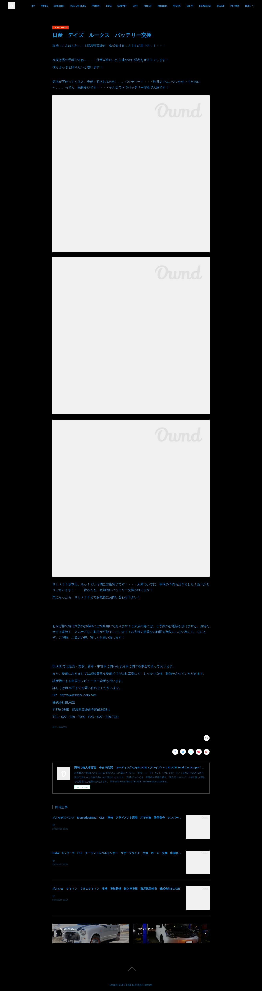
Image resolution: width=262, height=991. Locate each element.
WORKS (58, 5)
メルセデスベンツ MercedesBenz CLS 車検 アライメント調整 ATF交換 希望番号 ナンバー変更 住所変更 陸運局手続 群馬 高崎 (141, 817)
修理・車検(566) (59, 727)
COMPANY (136, 5)
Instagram (177, 5)
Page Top (131, 969)
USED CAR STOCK (93, 5)
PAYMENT (110, 5)
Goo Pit (204, 5)
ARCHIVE (191, 5)
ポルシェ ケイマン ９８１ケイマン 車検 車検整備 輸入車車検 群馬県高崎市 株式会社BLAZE (116, 888)
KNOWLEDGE (219, 5)
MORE (248, 5)
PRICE (123, 5)
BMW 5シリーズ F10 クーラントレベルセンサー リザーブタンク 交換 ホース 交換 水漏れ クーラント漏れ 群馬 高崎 (134, 853)
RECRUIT (162, 5)
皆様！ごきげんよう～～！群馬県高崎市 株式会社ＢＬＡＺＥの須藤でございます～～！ (99, 825)
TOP (47, 5)
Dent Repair (73, 5)
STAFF (150, 5)
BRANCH (235, 5)
